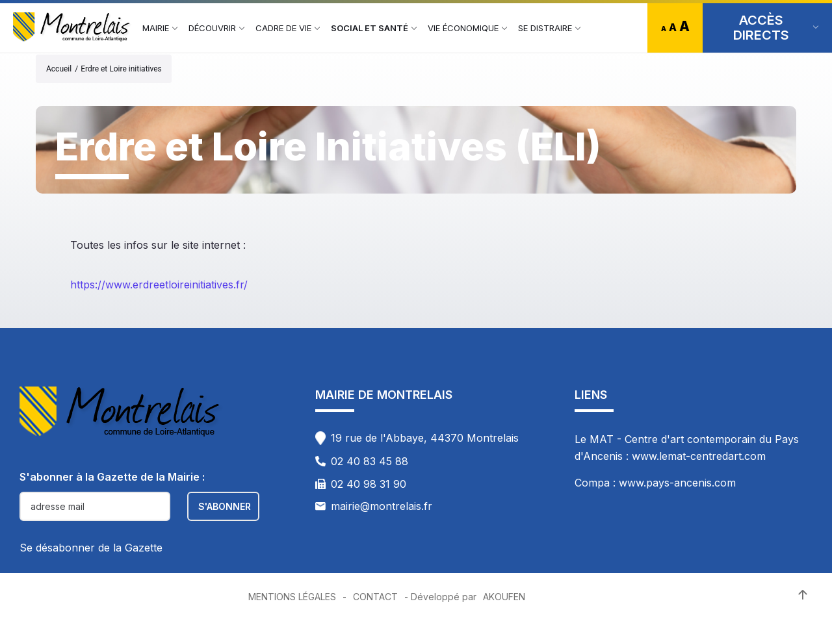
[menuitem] (155, 28)
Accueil (59, 68)
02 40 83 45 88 (369, 461)
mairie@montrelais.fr (381, 506)
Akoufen (504, 596)
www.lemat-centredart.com (699, 456)
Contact (375, 596)
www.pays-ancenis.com (677, 482)
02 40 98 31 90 (368, 484)
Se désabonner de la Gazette (91, 547)
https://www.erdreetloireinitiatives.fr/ (159, 284)
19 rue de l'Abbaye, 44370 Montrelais (425, 438)
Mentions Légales (292, 596)
